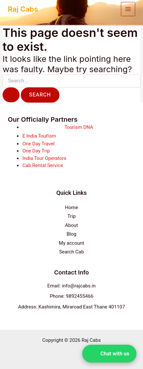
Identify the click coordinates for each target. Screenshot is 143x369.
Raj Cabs (23, 9)
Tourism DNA (78, 127)
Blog (71, 234)
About (71, 225)
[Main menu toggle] (128, 9)
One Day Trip (36, 150)
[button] (109, 354)
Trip (71, 216)
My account (71, 243)
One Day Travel (38, 143)
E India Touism (39, 136)
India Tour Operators (44, 158)
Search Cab (71, 251)
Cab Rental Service (42, 165)
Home (71, 207)
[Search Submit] (11, 94)
